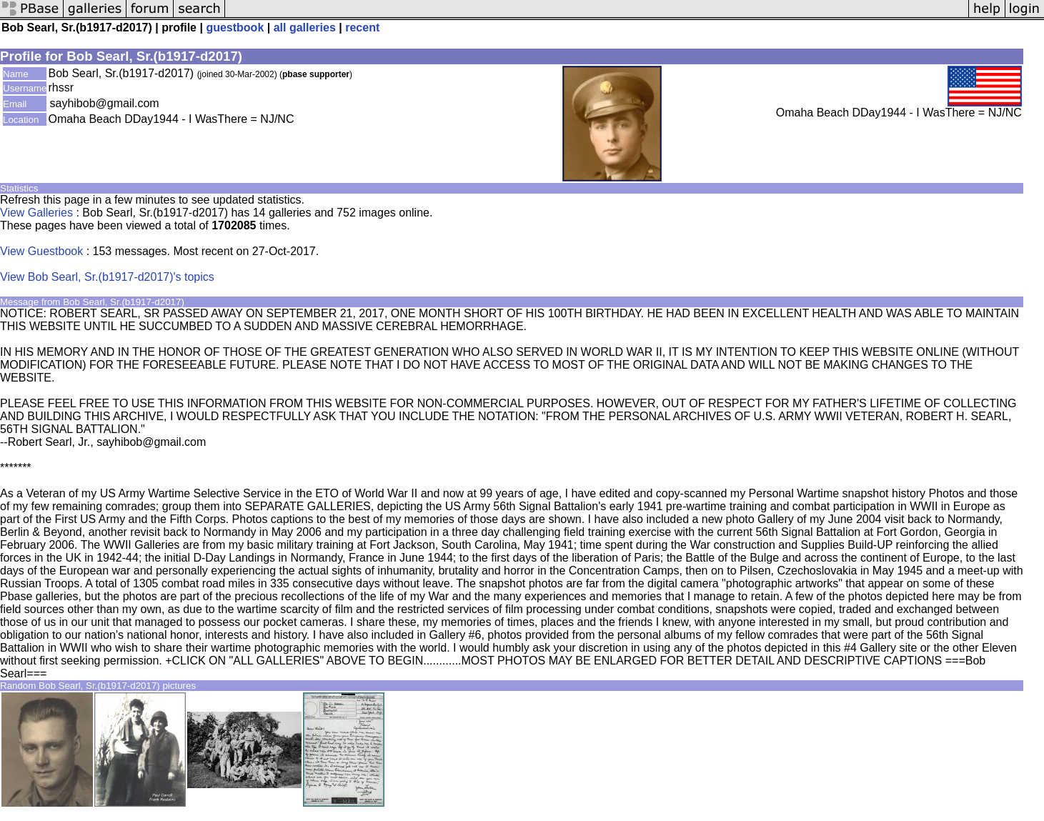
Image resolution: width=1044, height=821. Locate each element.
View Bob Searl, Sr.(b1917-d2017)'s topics (107, 277)
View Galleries (36, 213)
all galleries (305, 27)
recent (362, 27)
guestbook (235, 27)
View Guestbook (41, 251)
